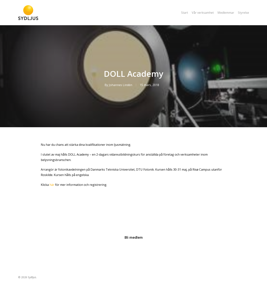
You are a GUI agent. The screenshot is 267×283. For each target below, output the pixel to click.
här (52, 185)
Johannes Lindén (120, 85)
